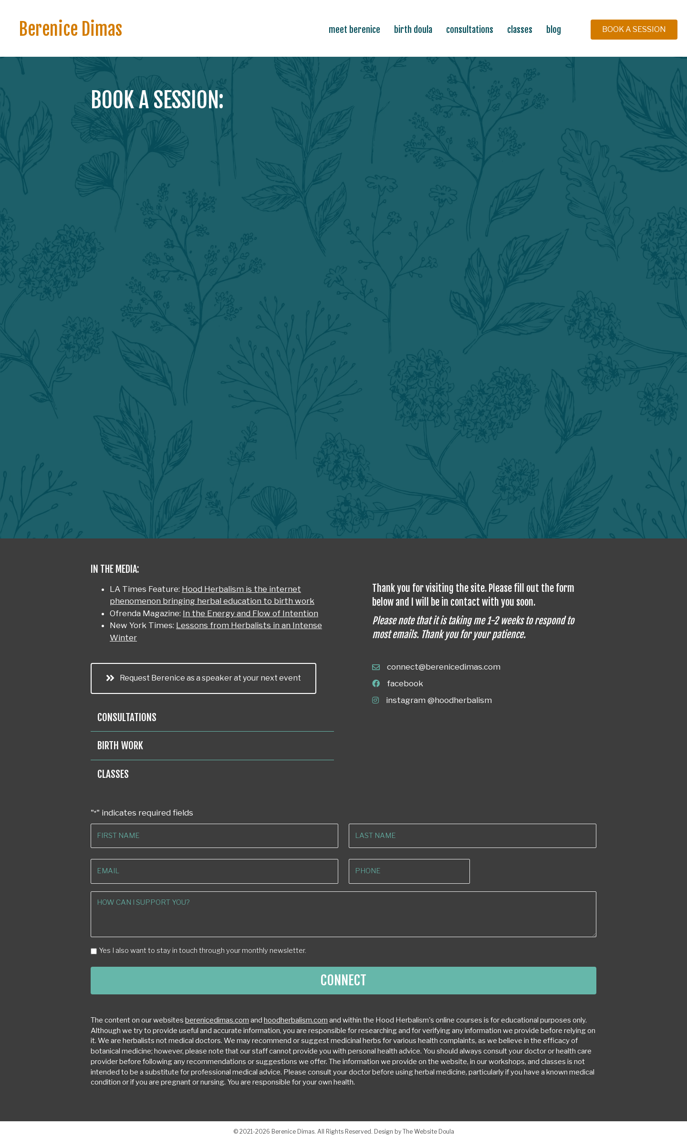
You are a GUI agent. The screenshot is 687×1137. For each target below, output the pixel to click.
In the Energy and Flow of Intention (250, 613)
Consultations (469, 29)
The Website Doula (428, 1127)
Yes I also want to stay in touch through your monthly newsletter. (202, 946)
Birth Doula (413, 29)
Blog (553, 29)
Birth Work (120, 745)
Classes (519, 29)
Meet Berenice (354, 29)
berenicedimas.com (217, 1016)
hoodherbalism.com (296, 1016)
